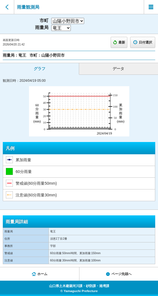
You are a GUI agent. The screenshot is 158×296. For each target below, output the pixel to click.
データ (118, 68)
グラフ (39, 68)
